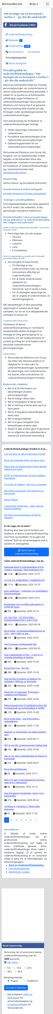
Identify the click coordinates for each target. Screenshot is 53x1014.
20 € (29, 967)
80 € (20, 971)
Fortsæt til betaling (16, 987)
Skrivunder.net (12, 4)
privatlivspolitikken (17, 1004)
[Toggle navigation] (47, 4)
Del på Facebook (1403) (19, 25)
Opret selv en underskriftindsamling (26, 552)
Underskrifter (18, 46)
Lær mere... (11, 962)
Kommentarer (15, 51)
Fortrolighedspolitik (16, 57)
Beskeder (14, 40)
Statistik (34, 51)
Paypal (14, 980)
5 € (8, 967)
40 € (9, 971)
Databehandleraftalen (15, 172)
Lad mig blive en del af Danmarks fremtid (24, 454)
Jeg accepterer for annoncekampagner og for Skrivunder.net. (19, 1001)
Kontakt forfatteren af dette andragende (24, 193)
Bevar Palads (11, 500)
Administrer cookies (19, 871)
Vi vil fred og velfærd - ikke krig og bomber (25, 484)
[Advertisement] (26, 914)
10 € (19, 967)
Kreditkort (32, 980)
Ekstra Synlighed (16, 63)
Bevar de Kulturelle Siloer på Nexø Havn (24, 460)
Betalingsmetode (13, 977)
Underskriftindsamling (19, 34)
